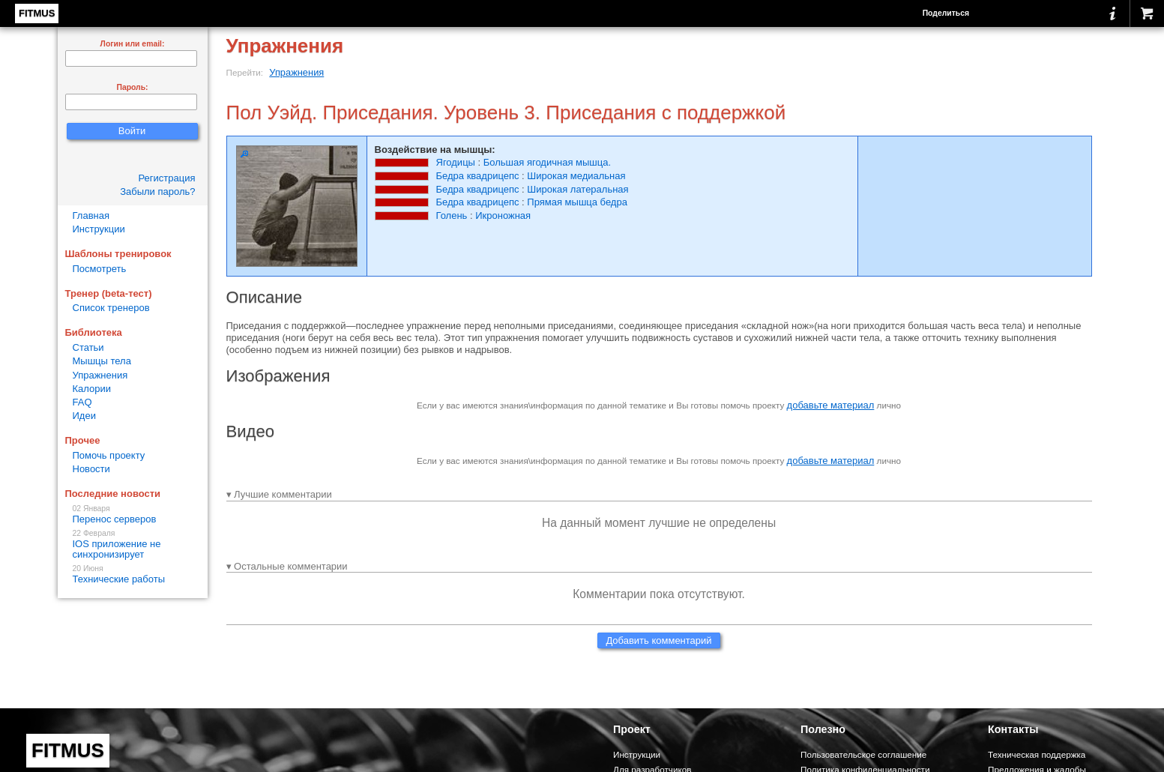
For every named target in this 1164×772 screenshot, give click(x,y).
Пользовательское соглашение (863, 754)
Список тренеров (111, 307)
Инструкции (99, 229)
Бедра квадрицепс (477, 175)
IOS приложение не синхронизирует (133, 544)
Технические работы (133, 574)
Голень (452, 215)
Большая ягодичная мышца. (547, 162)
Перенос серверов (133, 514)
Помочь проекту (109, 455)
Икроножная (503, 215)
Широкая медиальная (576, 175)
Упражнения (296, 72)
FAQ (82, 402)
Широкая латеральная (577, 189)
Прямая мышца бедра (577, 202)
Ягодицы (455, 162)
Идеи (84, 415)
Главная (91, 215)
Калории (92, 388)
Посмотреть (100, 268)
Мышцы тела (102, 361)
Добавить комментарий (658, 640)
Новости (91, 468)
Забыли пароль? (157, 191)
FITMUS (37, 13)
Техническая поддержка (1036, 754)
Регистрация (167, 178)
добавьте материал (831, 405)
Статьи (88, 347)
